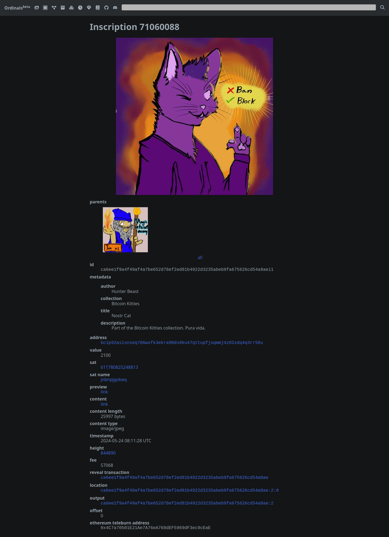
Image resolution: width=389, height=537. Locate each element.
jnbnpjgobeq (114, 379)
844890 (108, 452)
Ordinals (17, 7)
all (200, 257)
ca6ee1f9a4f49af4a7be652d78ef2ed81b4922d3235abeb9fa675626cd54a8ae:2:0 (190, 489)
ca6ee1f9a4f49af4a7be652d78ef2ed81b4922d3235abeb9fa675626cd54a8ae (184, 477)
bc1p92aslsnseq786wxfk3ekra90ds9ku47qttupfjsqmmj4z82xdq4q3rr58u (182, 342)
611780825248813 (119, 367)
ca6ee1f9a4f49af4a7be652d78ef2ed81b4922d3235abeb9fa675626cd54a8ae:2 (187, 501)
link (104, 391)
